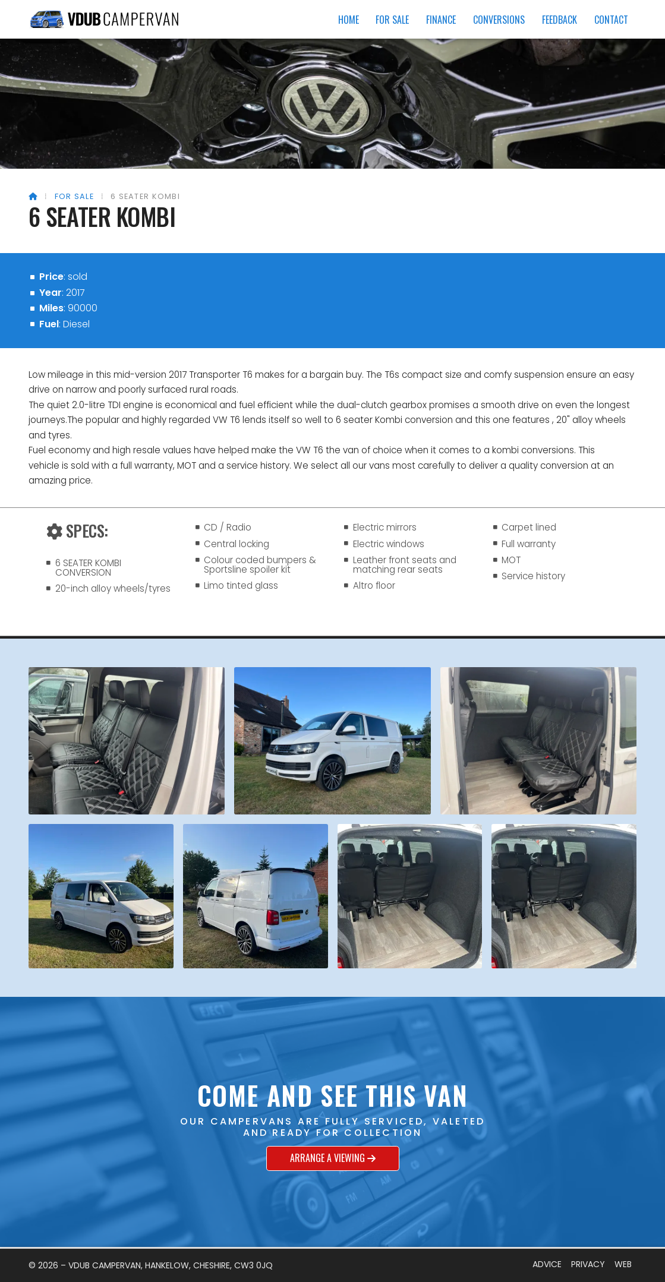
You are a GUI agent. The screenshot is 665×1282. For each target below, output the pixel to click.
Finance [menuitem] (441, 19)
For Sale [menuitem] (392, 19)
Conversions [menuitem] (499, 19)
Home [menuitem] (348, 19)
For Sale (74, 196)
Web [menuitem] (623, 1264)
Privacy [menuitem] (588, 1264)
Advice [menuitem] (547, 1264)
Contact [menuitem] (611, 19)
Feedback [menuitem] (559, 19)
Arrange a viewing (333, 1158)
